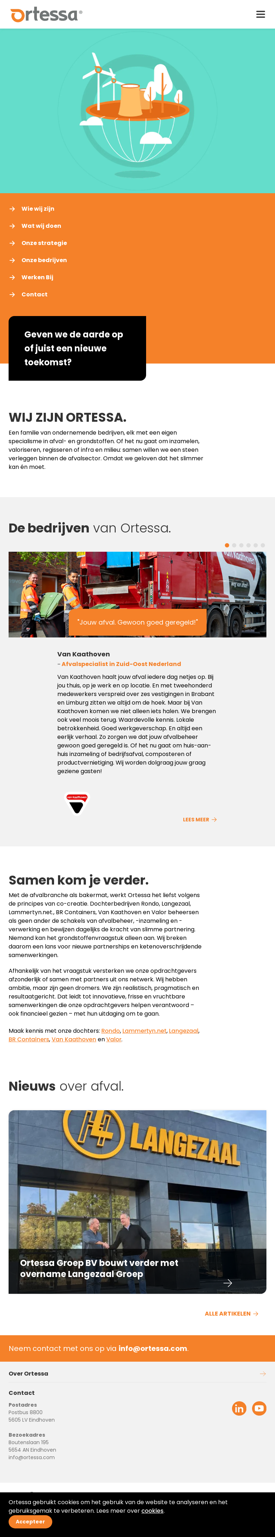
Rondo (110, 1031)
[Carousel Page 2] (234, 545)
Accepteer (30, 1521)
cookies (152, 1511)
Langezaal (184, 1031)
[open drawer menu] (260, 14)
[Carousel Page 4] (248, 545)
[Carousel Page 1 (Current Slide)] (227, 545)
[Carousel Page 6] (262, 545)
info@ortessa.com (32, 1457)
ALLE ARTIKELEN (232, 1314)
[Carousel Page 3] (241, 545)
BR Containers (29, 1039)
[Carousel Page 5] (255, 545)
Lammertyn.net (144, 1031)
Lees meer (200, 819)
